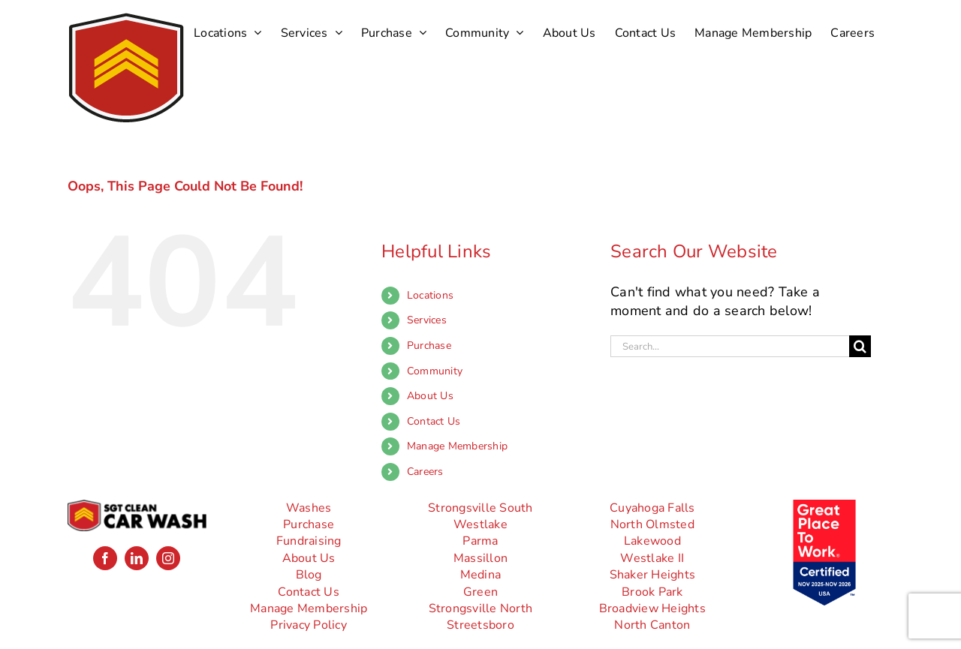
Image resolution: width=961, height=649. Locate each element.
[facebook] (105, 558)
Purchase (429, 345)
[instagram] (168, 558)
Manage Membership (457, 446)
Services (427, 320)
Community (434, 371)
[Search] (860, 346)
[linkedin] (137, 558)
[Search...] (729, 346)
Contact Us (434, 421)
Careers (425, 471)
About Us (430, 396)
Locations (430, 295)
